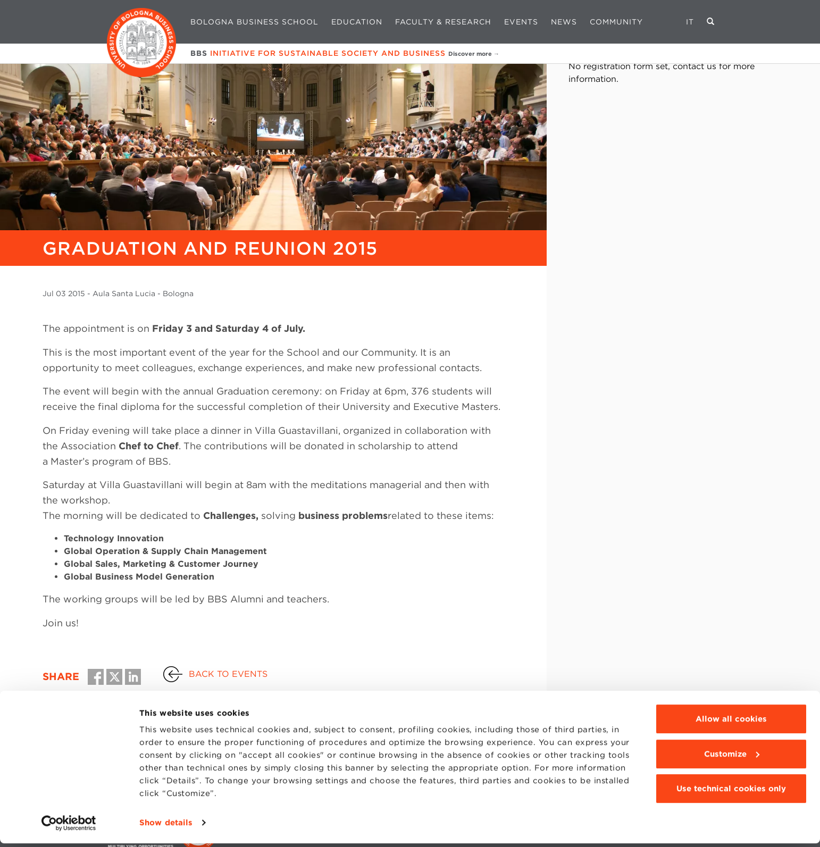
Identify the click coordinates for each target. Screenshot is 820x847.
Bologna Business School (254, 22)
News (564, 22)
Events (521, 22)
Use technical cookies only (731, 792)
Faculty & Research (443, 22)
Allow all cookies (731, 722)
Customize (731, 757)
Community (616, 22)
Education (356, 22)
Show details (166, 826)
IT (690, 22)
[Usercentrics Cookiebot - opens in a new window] (68, 826)
